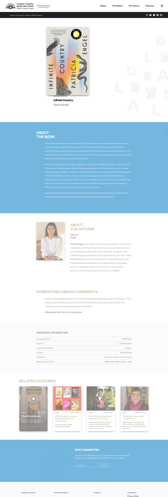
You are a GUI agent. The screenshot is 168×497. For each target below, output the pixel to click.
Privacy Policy (133, 475)
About (103, 6)
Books (28, 16)
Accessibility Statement (137, 482)
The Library (132, 6)
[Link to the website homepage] (30, 6)
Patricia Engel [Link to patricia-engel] (99, 61)
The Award (116, 6)
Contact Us (131, 471)
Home (13, 16)
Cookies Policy (133, 478)
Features (148, 6)
